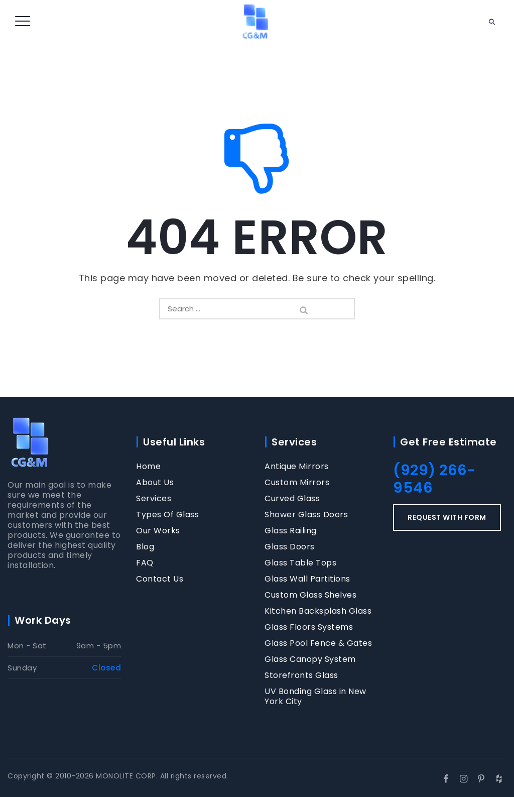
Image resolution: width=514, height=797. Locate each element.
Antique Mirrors (297, 467)
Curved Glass (292, 499)
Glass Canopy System (310, 659)
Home (148, 467)
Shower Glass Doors (306, 515)
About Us (155, 483)
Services (153, 499)
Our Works (158, 531)
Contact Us (159, 579)
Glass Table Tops (300, 563)
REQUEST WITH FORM (447, 517)
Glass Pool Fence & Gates (318, 643)
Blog (145, 547)
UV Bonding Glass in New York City (315, 697)
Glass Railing (291, 531)
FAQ (145, 563)
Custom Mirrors (297, 483)
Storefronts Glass (301, 675)
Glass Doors (290, 547)
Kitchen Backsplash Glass (318, 611)
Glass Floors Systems (309, 627)
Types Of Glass (167, 515)
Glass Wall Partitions (307, 579)
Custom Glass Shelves (310, 595)
